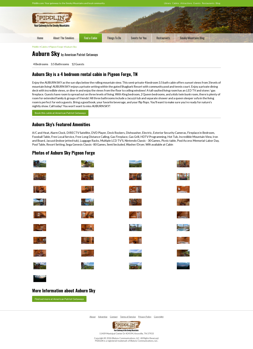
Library (167, 3)
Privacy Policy (144, 316)
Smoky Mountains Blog (192, 38)
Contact (113, 316)
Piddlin (35, 46)
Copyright (158, 316)
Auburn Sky (71, 46)
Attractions (186, 3)
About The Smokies (63, 38)
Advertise (102, 316)
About (93, 316)
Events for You (139, 38)
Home (40, 38)
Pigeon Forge (56, 46)
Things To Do (114, 38)
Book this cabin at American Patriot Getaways (60, 112)
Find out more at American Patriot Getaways (59, 298)
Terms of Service (128, 316)
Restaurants (208, 3)
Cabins (175, 3)
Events (197, 3)
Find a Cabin (90, 38)
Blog (218, 3)
